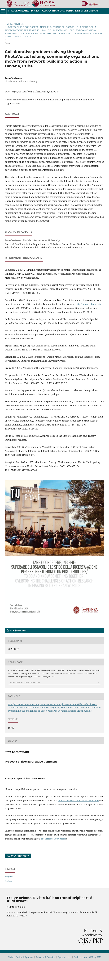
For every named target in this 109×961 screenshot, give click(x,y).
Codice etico (80, 957)
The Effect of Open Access (53, 838)
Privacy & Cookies (45, 957)
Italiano (9, 881)
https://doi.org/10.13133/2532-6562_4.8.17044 (35, 91)
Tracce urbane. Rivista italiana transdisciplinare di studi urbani (53, 10)
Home (8, 24)
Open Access (64, 957)
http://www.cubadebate (88, 304)
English (9, 876)
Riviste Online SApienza (20, 957)
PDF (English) (17, 630)
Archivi (18, 24)
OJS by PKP (95, 957)
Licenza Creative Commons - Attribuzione (78, 800)
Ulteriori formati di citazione (25, 682)
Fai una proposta (18, 856)
